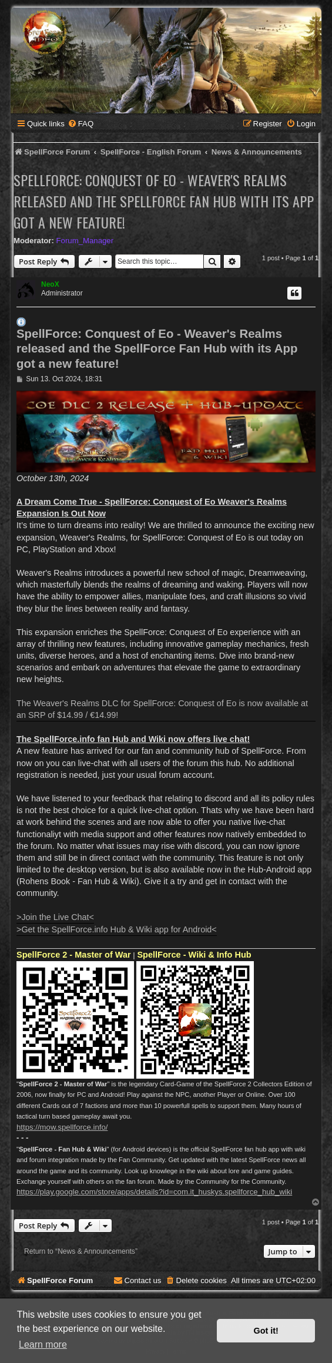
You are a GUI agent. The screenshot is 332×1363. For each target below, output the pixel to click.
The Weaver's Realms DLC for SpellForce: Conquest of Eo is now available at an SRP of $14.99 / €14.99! (162, 709)
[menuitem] (80, 123)
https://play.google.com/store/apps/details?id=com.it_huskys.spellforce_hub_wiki (154, 1191)
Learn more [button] (43, 1344)
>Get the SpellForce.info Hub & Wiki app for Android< (116, 929)
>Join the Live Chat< (55, 917)
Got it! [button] (266, 1330)
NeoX (50, 284)
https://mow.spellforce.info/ (62, 1127)
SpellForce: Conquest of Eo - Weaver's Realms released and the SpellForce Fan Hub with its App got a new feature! (164, 201)
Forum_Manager (84, 240)
